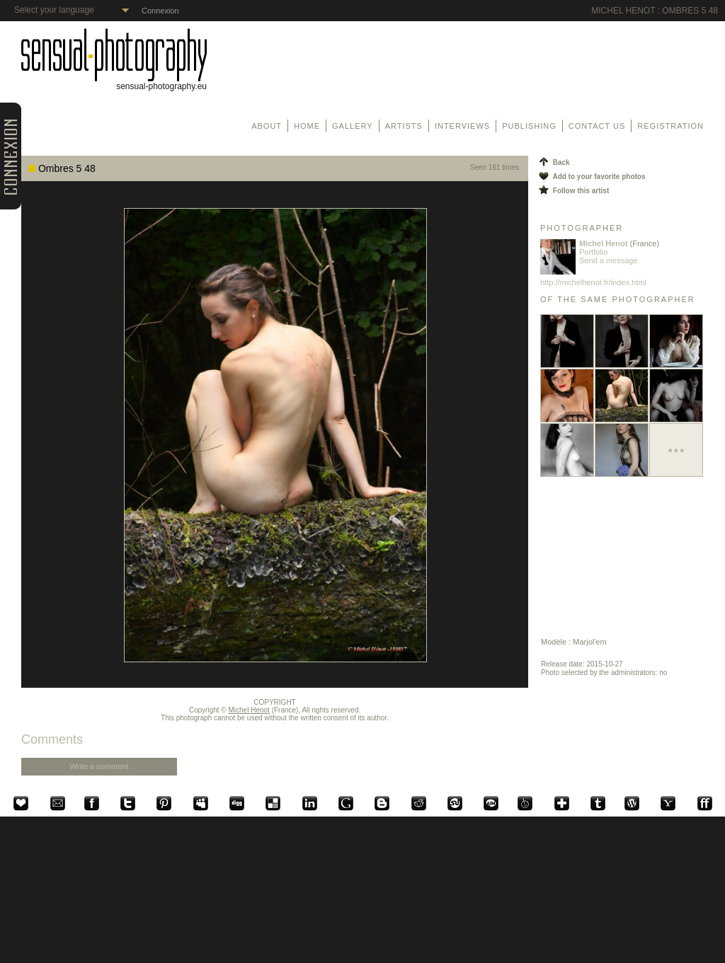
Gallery (352, 126)
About (266, 126)
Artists (404, 126)
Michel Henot (249, 710)
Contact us (597, 126)
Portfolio (593, 252)
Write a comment (99, 766)
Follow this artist (573, 191)
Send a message (608, 260)
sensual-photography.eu (114, 82)
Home (307, 126)
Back (553, 162)
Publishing (529, 126)
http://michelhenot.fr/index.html (593, 282)
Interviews (462, 126)
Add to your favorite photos (591, 176)
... (676, 444)
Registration (670, 126)
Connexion (160, 10)
